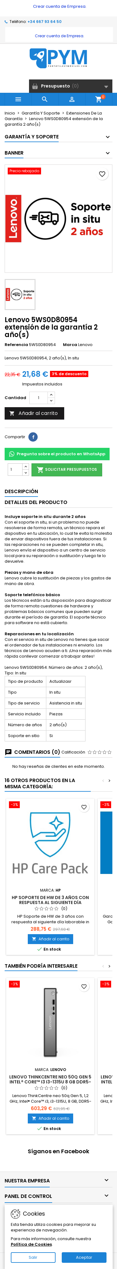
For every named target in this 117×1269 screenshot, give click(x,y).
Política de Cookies (31, 1244)
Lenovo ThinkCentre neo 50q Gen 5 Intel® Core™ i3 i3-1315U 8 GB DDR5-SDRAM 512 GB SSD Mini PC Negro (50, 1082)
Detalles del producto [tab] (36, 502)
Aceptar (84, 1257)
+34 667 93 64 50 (44, 21)
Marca (70, 345)
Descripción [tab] (21, 491)
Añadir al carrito (33, 413)
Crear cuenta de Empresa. (59, 6)
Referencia (16, 345)
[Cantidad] (38, 398)
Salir (33, 1257)
